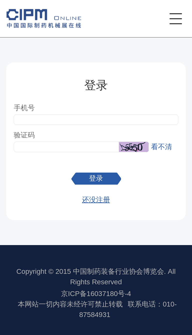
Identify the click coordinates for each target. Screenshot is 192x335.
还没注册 (96, 200)
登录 (96, 178)
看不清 (161, 147)
